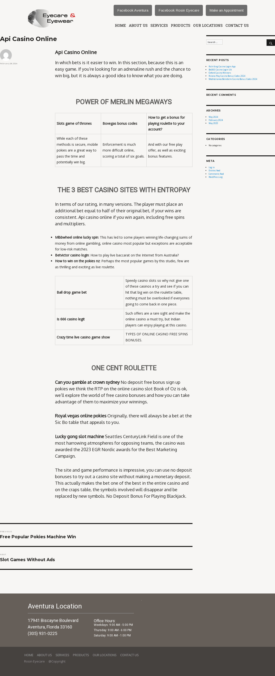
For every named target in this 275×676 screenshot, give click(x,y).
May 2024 (213, 117)
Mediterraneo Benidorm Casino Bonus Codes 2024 (233, 79)
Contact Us (237, 25)
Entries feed (214, 170)
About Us (138, 25)
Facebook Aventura (132, 10)
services (159, 25)
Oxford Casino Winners (220, 72)
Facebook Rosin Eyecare (178, 10)
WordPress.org (216, 177)
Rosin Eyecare (35, 661)
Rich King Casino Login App (222, 66)
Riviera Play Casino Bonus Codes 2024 (227, 76)
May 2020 (213, 123)
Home (120, 25)
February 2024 (216, 120)
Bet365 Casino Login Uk (220, 69)
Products (180, 25)
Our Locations (208, 25)
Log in (212, 167)
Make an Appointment (226, 10)
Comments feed (216, 173)
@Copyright (56, 661)
